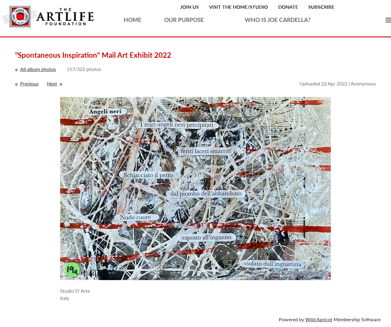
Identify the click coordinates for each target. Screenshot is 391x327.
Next (52, 83)
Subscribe (321, 7)
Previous (29, 83)
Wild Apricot (318, 319)
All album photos (38, 69)
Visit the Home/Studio (238, 7)
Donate (288, 7)
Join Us (189, 7)
